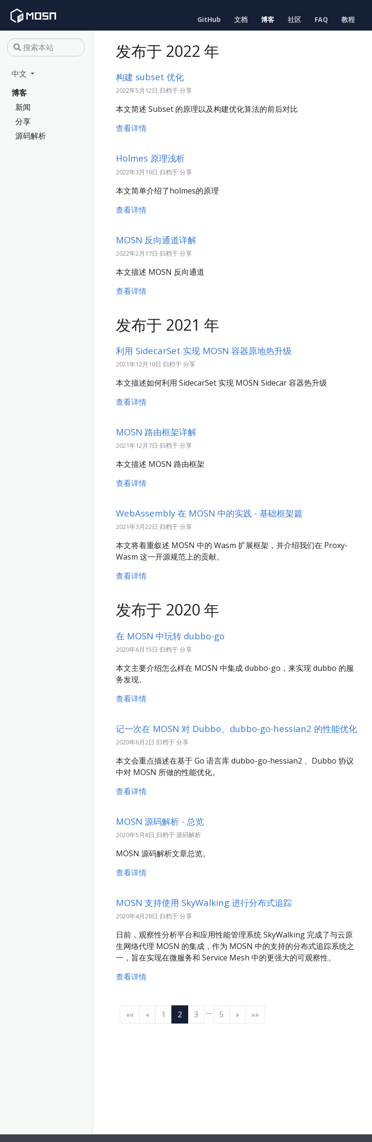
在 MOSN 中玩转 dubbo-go (170, 636)
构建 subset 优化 (150, 77)
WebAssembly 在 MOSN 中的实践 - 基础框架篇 (209, 513)
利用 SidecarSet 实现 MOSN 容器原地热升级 (204, 350)
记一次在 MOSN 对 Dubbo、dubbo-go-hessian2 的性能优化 (236, 728)
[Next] (237, 1014)
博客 (19, 92)
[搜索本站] (46, 47)
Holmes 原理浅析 (150, 158)
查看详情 (131, 128)
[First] (130, 1014)
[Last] (255, 1014)
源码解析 (30, 135)
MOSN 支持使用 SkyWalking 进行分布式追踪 (204, 902)
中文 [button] (20, 73)
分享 (23, 121)
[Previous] (147, 1014)
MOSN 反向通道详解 (156, 240)
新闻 (23, 107)
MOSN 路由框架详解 (156, 432)
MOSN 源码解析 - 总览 (160, 821)
